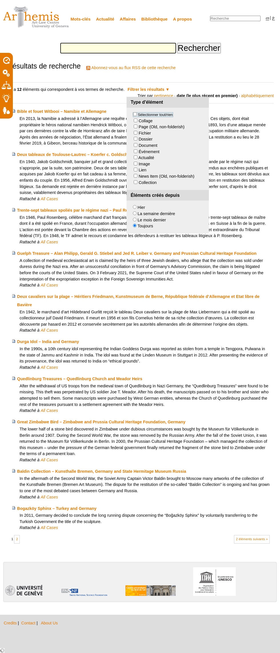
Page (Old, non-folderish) (162, 127)
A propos (182, 19)
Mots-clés (81, 19)
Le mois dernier (152, 220)
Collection (148, 182)
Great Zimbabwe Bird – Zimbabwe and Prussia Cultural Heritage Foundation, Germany (101, 422)
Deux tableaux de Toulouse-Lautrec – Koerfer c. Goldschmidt (76, 154)
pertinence (163, 95)
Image (144, 164)
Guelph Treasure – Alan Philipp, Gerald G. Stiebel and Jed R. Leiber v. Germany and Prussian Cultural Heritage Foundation (137, 253)
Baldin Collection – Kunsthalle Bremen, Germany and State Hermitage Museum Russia (101, 471)
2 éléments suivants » (252, 539)
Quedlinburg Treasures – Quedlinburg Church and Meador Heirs (79, 378)
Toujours (145, 226)
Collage (146, 121)
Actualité (105, 19)
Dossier (146, 139)
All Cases (49, 199)
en (267, 18)
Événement (149, 151)
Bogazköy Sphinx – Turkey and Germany (57, 508)
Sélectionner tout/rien (155, 115)
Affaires (128, 19)
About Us (49, 623)
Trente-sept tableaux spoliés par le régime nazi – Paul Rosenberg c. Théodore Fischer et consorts (112, 210)
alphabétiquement (257, 95)
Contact (29, 623)
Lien (142, 170)
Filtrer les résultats (146, 89)
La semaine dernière (156, 213)
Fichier (145, 133)
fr (273, 18)
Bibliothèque (154, 19)
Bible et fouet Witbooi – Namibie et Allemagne (62, 111)
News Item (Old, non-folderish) (166, 176)
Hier (141, 207)
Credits (11, 623)
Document (148, 145)
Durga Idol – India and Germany (48, 341)
